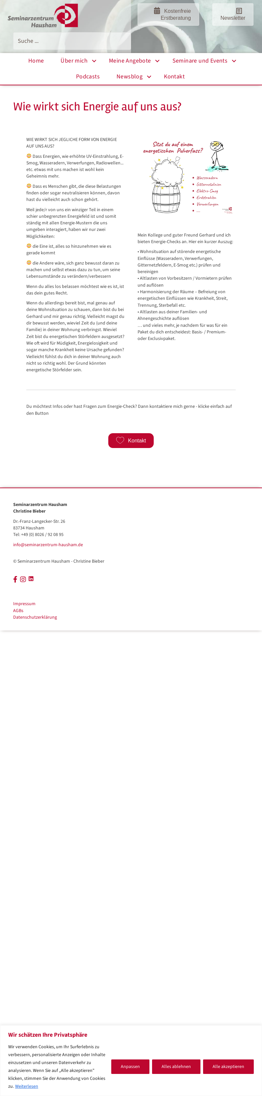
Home (36, 61)
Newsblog (130, 76)
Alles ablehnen (176, 1066)
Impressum (24, 604)
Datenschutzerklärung (35, 617)
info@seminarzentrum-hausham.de (48, 545)
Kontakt (174, 76)
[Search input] (72, 41)
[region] (131, 1060)
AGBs (18, 610)
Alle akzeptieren (228, 1066)
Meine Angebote (130, 61)
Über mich (74, 61)
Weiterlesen (26, 1086)
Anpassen (130, 1066)
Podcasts (88, 76)
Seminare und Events (200, 61)
